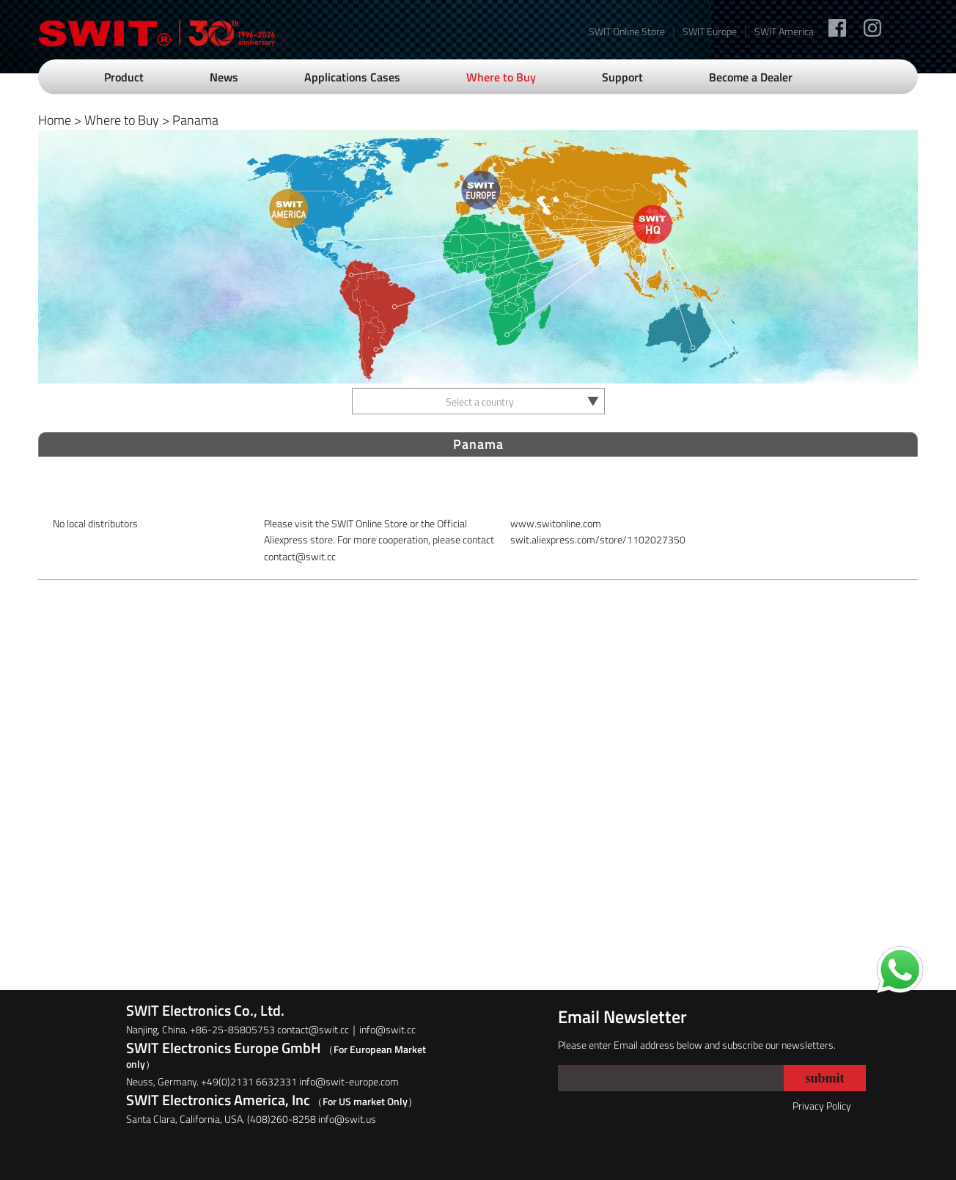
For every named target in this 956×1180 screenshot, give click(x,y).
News (224, 77)
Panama (195, 120)
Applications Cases (352, 77)
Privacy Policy (822, 1105)
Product (124, 77)
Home (54, 120)
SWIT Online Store (627, 31)
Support (622, 77)
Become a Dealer (751, 77)
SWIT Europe (710, 31)
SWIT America (784, 31)
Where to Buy (501, 77)
